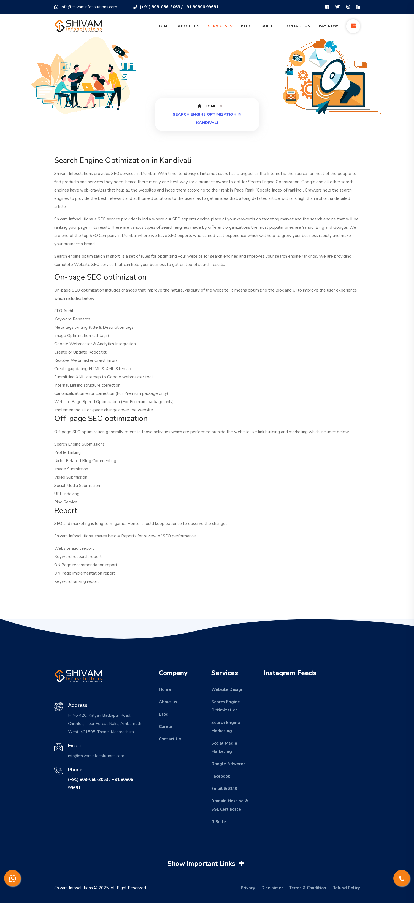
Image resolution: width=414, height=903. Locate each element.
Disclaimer (272, 888)
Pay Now (328, 26)
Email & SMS (224, 788)
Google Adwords (228, 764)
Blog (246, 26)
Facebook (220, 776)
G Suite (218, 821)
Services (218, 26)
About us (168, 702)
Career (268, 26)
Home (164, 26)
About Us (188, 26)
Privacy (248, 888)
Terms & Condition (307, 888)
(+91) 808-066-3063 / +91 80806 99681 (175, 7)
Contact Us (297, 26)
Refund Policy (346, 888)
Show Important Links (207, 863)
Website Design (227, 689)
